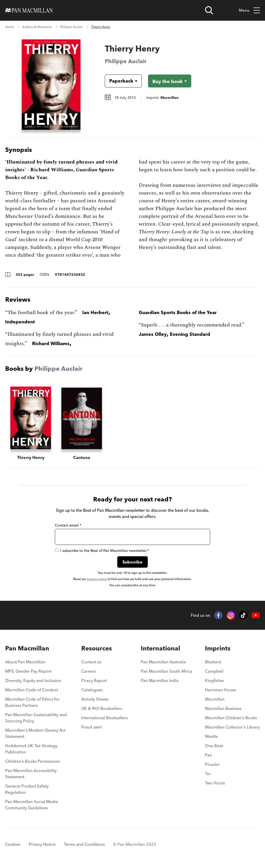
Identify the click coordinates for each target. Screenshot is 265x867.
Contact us (91, 661)
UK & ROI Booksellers (101, 708)
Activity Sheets (94, 699)
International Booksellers (104, 717)
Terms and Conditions (84, 844)
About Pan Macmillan (25, 661)
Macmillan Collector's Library (232, 727)
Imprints (217, 648)
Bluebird (213, 661)
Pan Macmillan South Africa (166, 671)
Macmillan (214, 699)
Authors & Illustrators (37, 27)
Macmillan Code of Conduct (31, 689)
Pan (208, 755)
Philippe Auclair (71, 27)
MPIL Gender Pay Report (28, 671)
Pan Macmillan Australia (163, 661)
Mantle (211, 736)
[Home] (29, 10)
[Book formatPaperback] (119, 81)
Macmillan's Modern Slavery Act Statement (35, 733)
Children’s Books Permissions (32, 761)
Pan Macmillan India (160, 680)
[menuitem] (37, 663)
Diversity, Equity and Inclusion (33, 680)
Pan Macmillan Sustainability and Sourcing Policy (36, 717)
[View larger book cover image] (51, 84)
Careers (88, 671)
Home (9, 27)
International (160, 648)
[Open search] (209, 10)
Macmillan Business (223, 708)
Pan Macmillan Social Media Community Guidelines (31, 804)
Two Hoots (215, 783)
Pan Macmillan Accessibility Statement (31, 773)
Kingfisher (214, 680)
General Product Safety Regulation (27, 789)
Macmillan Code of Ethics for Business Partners (32, 702)
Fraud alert (91, 727)
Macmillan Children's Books (231, 717)
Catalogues (92, 689)
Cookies (12, 844)
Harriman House (220, 689)
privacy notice (97, 579)
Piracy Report (94, 680)
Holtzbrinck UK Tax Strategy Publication (31, 748)
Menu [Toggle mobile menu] (249, 10)
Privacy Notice (42, 844)
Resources (96, 648)
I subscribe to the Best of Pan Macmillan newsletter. (102, 550)
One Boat (214, 745)
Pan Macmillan (27, 648)
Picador (212, 764)
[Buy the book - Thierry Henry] (169, 81)
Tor (208, 773)
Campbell (214, 671)
